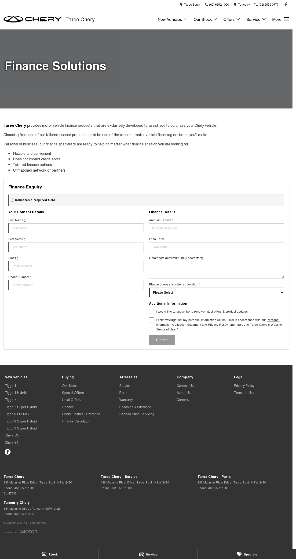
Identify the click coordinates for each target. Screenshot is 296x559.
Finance (68, 406)
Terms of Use (244, 392)
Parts (123, 392)
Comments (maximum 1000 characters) (216, 267)
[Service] (148, 554)
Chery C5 (12, 435)
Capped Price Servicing (136, 413)
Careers (183, 399)
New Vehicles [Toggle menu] (173, 19)
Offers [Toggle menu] (232, 19)
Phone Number (75, 282)
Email (75, 263)
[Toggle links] (20, 531)
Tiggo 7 (10, 399)
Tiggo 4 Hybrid (16, 392)
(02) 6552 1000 (24, 488)
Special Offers (73, 392)
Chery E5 (11, 442)
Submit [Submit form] (162, 340)
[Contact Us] (190, 4)
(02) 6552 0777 (24, 514)
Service (125, 385)
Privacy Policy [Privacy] (218, 324)
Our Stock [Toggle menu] (206, 19)
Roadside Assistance (135, 406)
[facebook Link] (286, 4)
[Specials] (246, 554)
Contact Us (185, 385)
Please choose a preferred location (216, 289)
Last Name (75, 244)
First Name (75, 225)
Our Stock (69, 385)
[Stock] (49, 554)
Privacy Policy (244, 385)
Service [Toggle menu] (256, 19)
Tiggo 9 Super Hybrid (21, 428)
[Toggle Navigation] (280, 19)
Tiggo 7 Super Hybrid (21, 406)
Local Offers (71, 399)
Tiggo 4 (10, 385)
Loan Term (216, 244)
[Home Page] (33, 19)
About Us (184, 392)
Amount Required (216, 225)
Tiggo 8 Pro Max (17, 413)
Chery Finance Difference (81, 413)
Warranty (126, 399)
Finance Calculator (76, 421)
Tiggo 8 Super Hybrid (21, 421)
